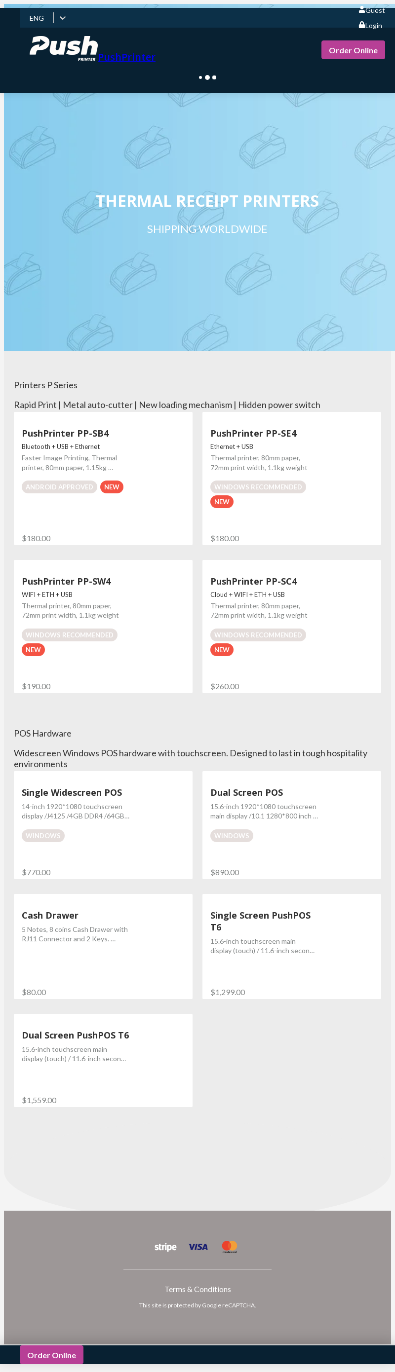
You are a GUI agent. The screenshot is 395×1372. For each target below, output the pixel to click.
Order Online (353, 50)
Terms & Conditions (197, 1289)
